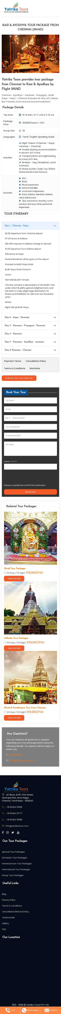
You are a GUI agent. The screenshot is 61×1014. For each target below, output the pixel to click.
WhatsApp (30, 1010)
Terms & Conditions (14, 368)
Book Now (30, 491)
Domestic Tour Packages (14, 857)
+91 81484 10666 (14, 807)
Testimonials (8, 917)
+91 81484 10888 (14, 819)
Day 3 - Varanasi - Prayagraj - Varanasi (25, 325)
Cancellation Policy (36, 361)
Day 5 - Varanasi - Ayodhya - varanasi (24, 342)
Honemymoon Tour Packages (17, 863)
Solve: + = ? (10, 461)
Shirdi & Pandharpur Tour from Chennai (24, 708)
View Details (14, 578)
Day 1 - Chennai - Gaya (16, 226)
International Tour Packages (16, 869)
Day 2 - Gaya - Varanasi (17, 317)
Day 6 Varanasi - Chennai (18, 350)
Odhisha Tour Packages (16, 638)
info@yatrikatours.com (22, 760)
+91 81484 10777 (14, 813)
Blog (4, 894)
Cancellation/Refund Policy (15, 911)
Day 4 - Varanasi (13, 334)
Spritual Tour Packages (13, 851)
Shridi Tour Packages (14, 568)
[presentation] (25, 478)
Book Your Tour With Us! (19, 378)
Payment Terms (12, 361)
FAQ (4, 929)
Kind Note (35, 368)
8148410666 (16, 754)
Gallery (5, 923)
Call (10, 1010)
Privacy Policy (8, 900)
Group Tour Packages (12, 875)
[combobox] (7, 418)
